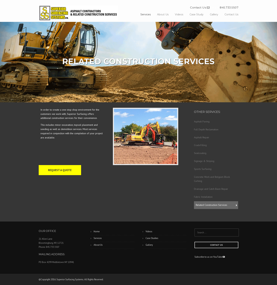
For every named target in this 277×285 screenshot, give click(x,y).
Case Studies (152, 238)
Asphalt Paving (202, 121)
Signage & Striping (204, 161)
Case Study (197, 14)
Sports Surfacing (202, 169)
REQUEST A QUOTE (60, 170)
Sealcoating (200, 153)
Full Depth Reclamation (206, 129)
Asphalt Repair (201, 137)
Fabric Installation (203, 196)
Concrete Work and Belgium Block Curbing (212, 179)
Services (145, 14)
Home (97, 231)
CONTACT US (216, 245)
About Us (163, 14)
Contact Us (200, 7)
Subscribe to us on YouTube (210, 256)
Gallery (214, 14)
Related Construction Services (211, 205)
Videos (179, 14)
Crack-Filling (200, 145)
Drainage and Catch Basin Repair (211, 188)
